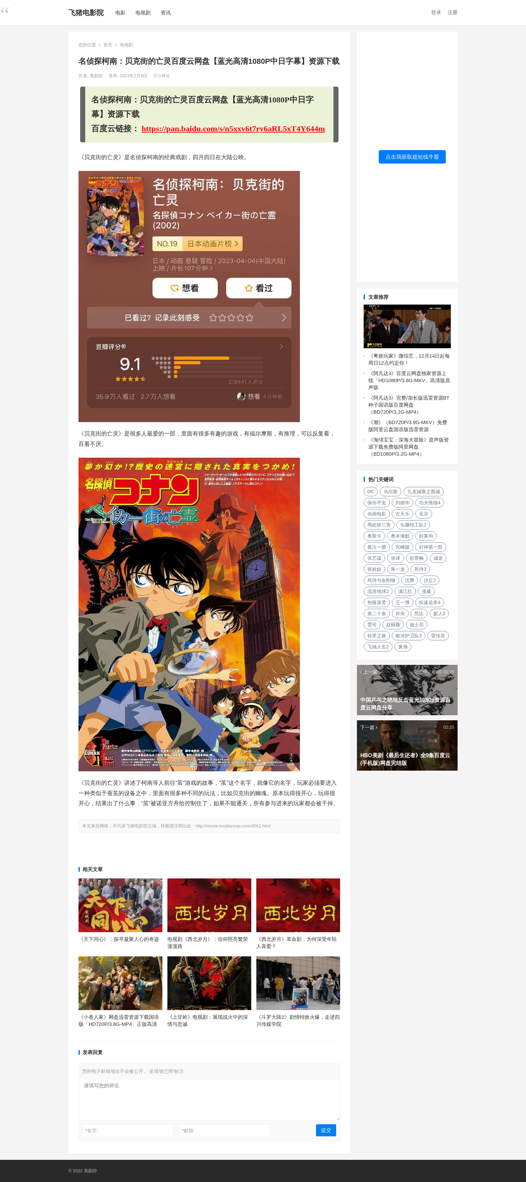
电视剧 (143, 12)
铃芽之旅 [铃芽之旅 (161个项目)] (376, 635)
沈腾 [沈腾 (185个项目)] (409, 580)
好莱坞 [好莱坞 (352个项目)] (426, 536)
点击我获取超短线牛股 (412, 157)
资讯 (166, 12)
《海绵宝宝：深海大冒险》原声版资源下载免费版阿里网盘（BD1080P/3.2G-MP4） (408, 447)
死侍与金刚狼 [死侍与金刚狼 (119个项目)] (381, 580)
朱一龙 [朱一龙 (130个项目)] (398, 569)
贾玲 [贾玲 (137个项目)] (372, 624)
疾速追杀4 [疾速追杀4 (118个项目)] (429, 602)
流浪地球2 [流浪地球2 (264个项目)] (378, 591)
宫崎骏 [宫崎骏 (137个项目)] (403, 547)
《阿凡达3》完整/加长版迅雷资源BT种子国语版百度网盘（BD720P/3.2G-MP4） (409, 405)
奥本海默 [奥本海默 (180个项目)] (400, 536)
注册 (453, 12)
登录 (436, 12)
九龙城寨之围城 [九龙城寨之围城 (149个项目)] (423, 491)
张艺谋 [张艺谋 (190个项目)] (374, 558)
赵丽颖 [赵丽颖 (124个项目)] (393, 624)
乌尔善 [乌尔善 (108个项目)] (390, 491)
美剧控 (97, 75)
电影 (120, 12)
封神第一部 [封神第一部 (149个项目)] (430, 547)
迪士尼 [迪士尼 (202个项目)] (417, 624)
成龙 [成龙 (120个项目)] (438, 558)
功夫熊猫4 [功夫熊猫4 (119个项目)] (429, 502)
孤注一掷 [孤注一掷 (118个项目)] (376, 547)
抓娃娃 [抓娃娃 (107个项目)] (374, 569)
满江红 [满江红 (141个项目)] (405, 591)
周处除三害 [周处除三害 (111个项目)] (379, 525)
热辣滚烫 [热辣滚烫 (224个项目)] (376, 602)
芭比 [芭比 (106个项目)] (419, 613)
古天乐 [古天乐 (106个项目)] (403, 513)
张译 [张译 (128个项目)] (395, 558)
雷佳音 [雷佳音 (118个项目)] (438, 635)
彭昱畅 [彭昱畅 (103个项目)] (417, 558)
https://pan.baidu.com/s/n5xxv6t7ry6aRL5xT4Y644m (233, 128)
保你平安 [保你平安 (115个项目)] (376, 502)
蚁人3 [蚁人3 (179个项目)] (439, 613)
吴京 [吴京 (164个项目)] (423, 513)
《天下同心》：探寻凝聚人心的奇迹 (118, 939)
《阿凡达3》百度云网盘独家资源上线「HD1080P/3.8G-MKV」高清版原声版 (409, 380)
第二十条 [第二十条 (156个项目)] (376, 613)
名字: (92, 1130)
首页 (107, 44)
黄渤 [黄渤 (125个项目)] (403, 646)
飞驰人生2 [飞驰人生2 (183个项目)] (378, 646)
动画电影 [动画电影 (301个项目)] (376, 513)
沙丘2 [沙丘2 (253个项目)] (430, 580)
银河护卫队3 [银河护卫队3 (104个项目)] (409, 635)
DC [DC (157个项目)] (370, 491)
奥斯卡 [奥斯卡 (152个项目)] (374, 536)
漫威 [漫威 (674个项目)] (426, 591)
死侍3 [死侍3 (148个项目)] (420, 569)
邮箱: (188, 1130)
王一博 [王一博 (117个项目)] (403, 602)
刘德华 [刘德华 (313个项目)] (403, 502)
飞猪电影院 (86, 12)
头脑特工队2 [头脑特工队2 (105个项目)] (413, 525)
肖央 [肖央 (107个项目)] (400, 613)
